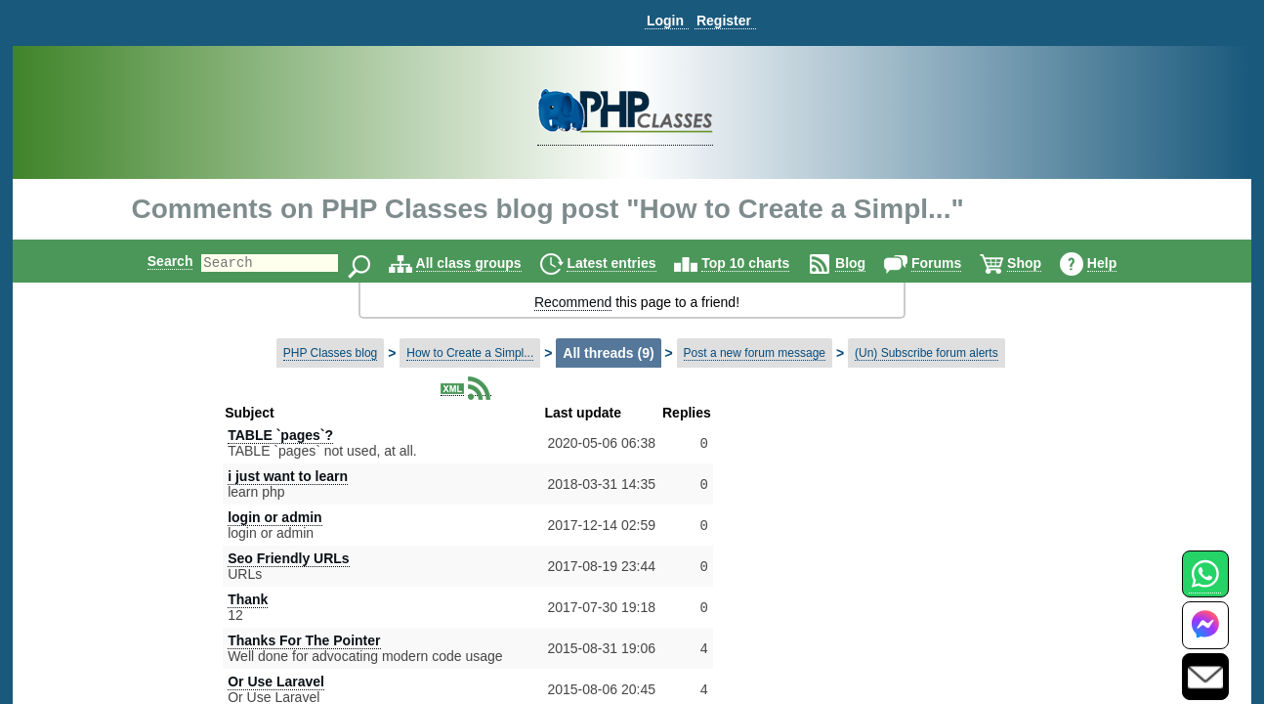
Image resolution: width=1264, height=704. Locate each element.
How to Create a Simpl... (469, 353)
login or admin (274, 517)
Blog (867, 263)
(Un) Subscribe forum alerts (926, 353)
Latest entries (627, 263)
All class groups (485, 263)
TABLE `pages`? (280, 435)
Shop (1041, 263)
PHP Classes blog (330, 353)
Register (723, 20)
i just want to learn (288, 476)
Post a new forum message (754, 353)
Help (1118, 263)
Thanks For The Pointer (304, 640)
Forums (953, 263)
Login (665, 20)
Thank (248, 599)
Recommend (572, 302)
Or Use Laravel (276, 681)
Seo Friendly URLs (288, 558)
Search (154, 261)
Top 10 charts (762, 263)
